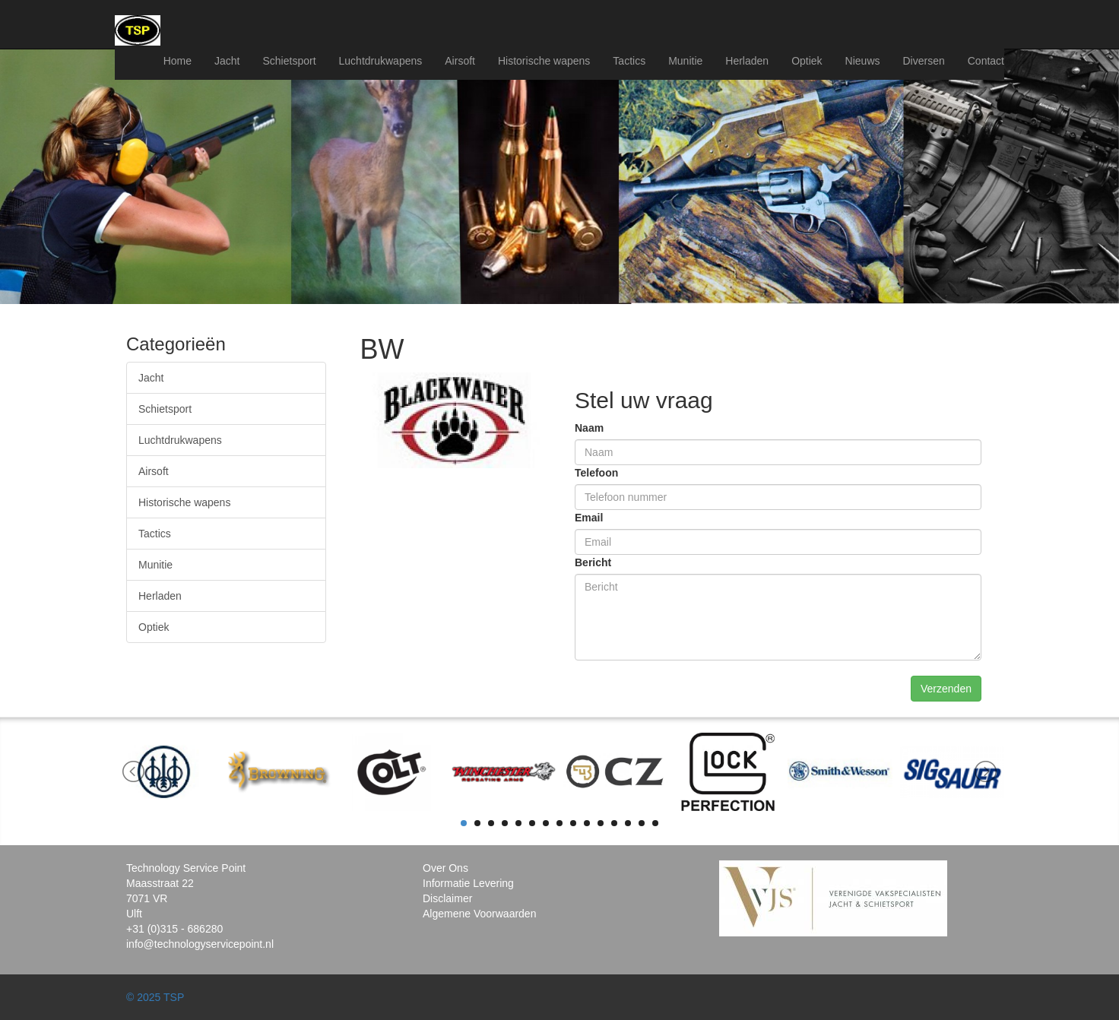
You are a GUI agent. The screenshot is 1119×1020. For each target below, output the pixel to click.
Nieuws (862, 61)
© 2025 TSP (155, 997)
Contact (986, 61)
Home (177, 61)
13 (628, 823)
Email (589, 518)
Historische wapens (544, 61)
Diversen (924, 61)
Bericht (593, 562)
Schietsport (288, 61)
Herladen (747, 61)
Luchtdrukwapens (381, 61)
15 (655, 823)
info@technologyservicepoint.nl (200, 944)
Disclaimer (447, 898)
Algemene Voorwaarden (479, 914)
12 (614, 823)
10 (587, 823)
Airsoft (460, 61)
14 (642, 823)
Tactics (629, 61)
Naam (589, 428)
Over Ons (445, 868)
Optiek (806, 61)
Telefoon (596, 473)
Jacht (226, 61)
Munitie (685, 61)
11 (601, 823)
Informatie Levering (468, 883)
